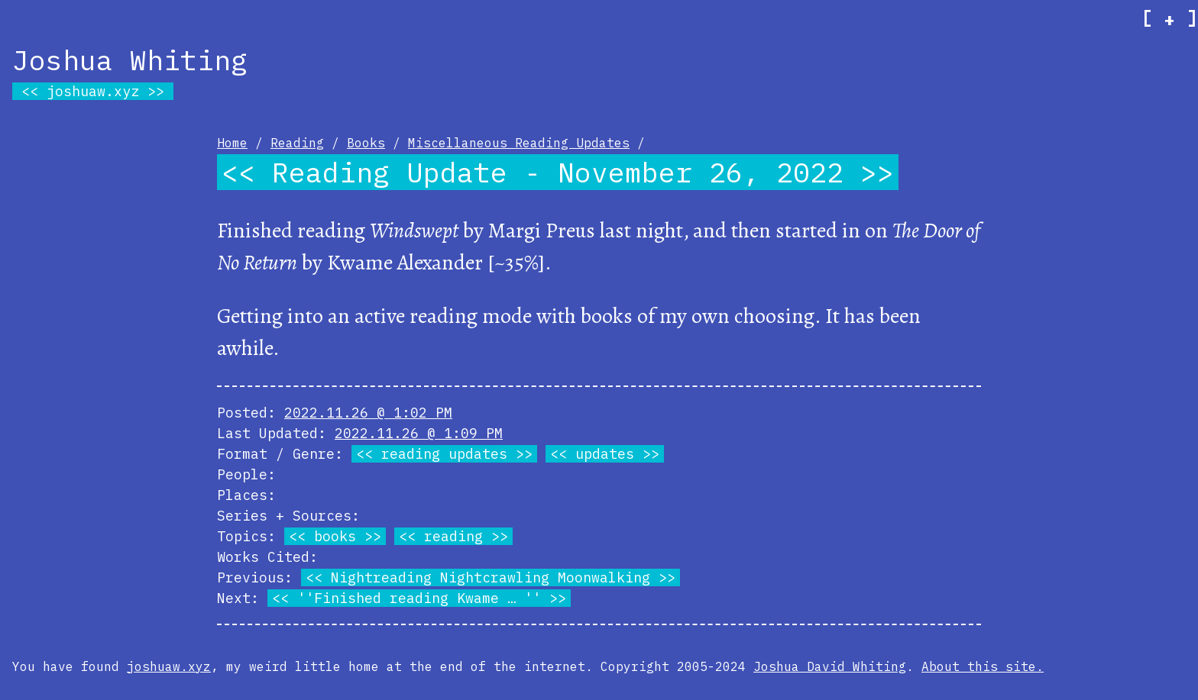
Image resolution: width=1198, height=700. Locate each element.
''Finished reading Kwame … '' (419, 598)
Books (366, 142)
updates (604, 454)
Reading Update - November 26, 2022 (557, 172)
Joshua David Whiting (829, 666)
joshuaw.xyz (93, 91)
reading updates (444, 454)
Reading (297, 142)
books (335, 536)
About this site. (982, 666)
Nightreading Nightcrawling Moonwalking (490, 577)
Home (232, 142)
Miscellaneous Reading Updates (519, 142)
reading (453, 536)
